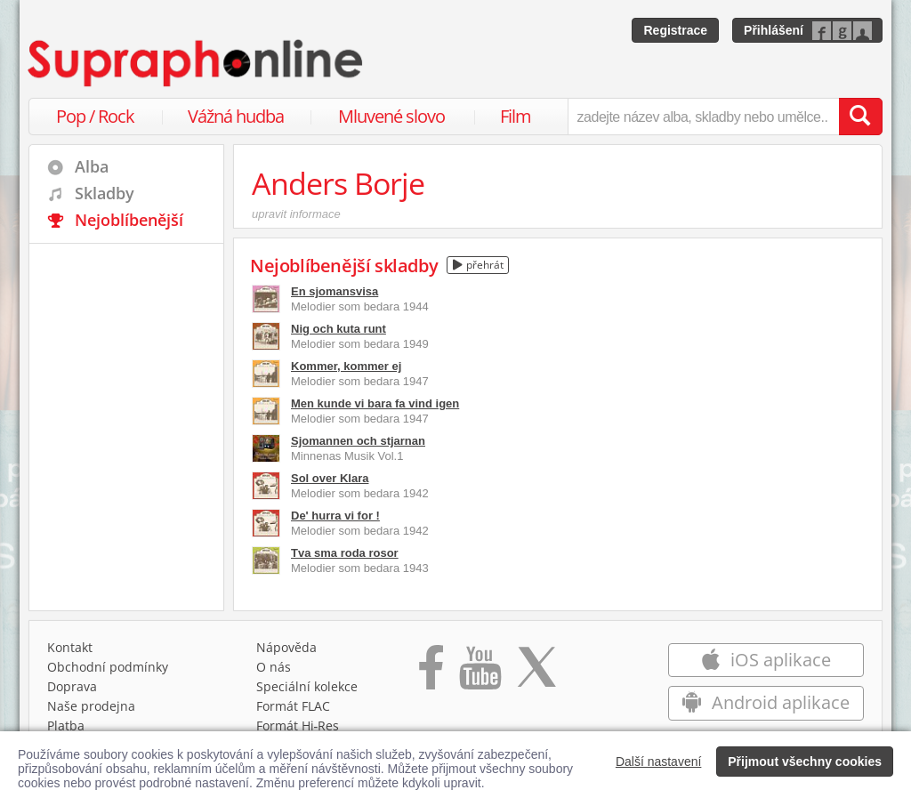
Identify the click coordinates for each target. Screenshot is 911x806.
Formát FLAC (293, 705)
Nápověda (286, 647)
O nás (273, 666)
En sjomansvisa (334, 291)
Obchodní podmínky (107, 666)
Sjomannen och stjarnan (358, 440)
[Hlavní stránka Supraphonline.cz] (196, 63)
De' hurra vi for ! (335, 515)
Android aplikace (765, 702)
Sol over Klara (329, 478)
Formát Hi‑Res (298, 725)
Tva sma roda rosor (345, 553)
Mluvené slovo (391, 116)
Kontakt (70, 647)
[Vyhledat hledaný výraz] (860, 116)
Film (515, 116)
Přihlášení (773, 30)
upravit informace (296, 214)
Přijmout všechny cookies (805, 761)
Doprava (72, 686)
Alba (92, 166)
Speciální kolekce (307, 686)
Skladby (104, 193)
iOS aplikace (765, 660)
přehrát (478, 264)
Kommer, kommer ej (346, 366)
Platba (66, 725)
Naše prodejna (91, 705)
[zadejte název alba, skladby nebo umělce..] (703, 116)
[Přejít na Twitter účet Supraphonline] (536, 673)
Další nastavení (659, 761)
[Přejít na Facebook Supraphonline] (431, 673)
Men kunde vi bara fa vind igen (375, 403)
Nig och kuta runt (338, 328)
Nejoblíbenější (129, 219)
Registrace (675, 30)
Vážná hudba (236, 116)
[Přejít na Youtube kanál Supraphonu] (479, 673)
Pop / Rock (95, 116)
